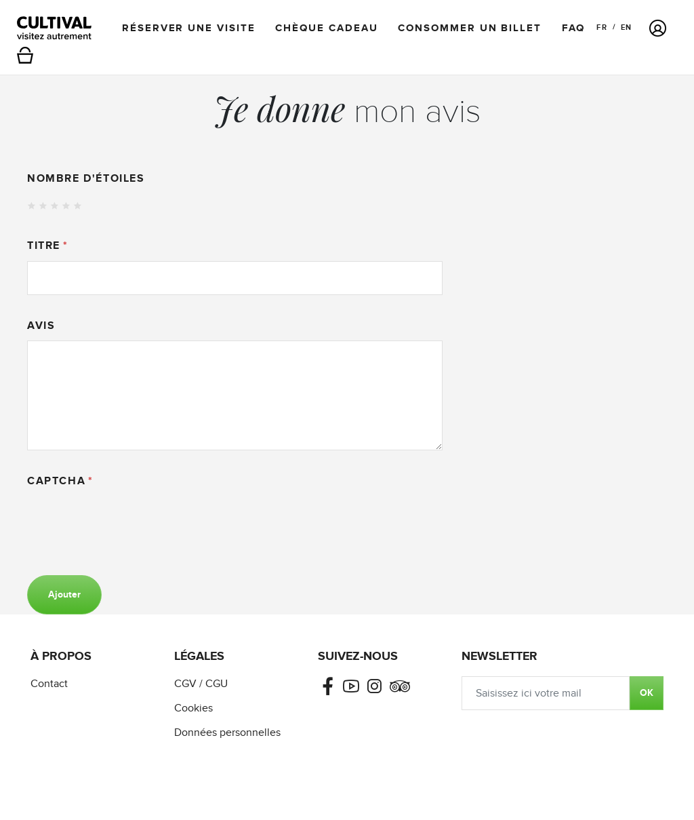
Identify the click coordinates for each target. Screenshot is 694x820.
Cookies (193, 708)
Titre (43, 245)
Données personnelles (227, 732)
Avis (41, 325)
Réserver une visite (188, 28)
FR (601, 27)
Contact (49, 684)
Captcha (56, 481)
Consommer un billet (469, 28)
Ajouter (64, 594)
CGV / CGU (201, 684)
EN (626, 27)
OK (646, 693)
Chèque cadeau (326, 28)
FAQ (573, 28)
